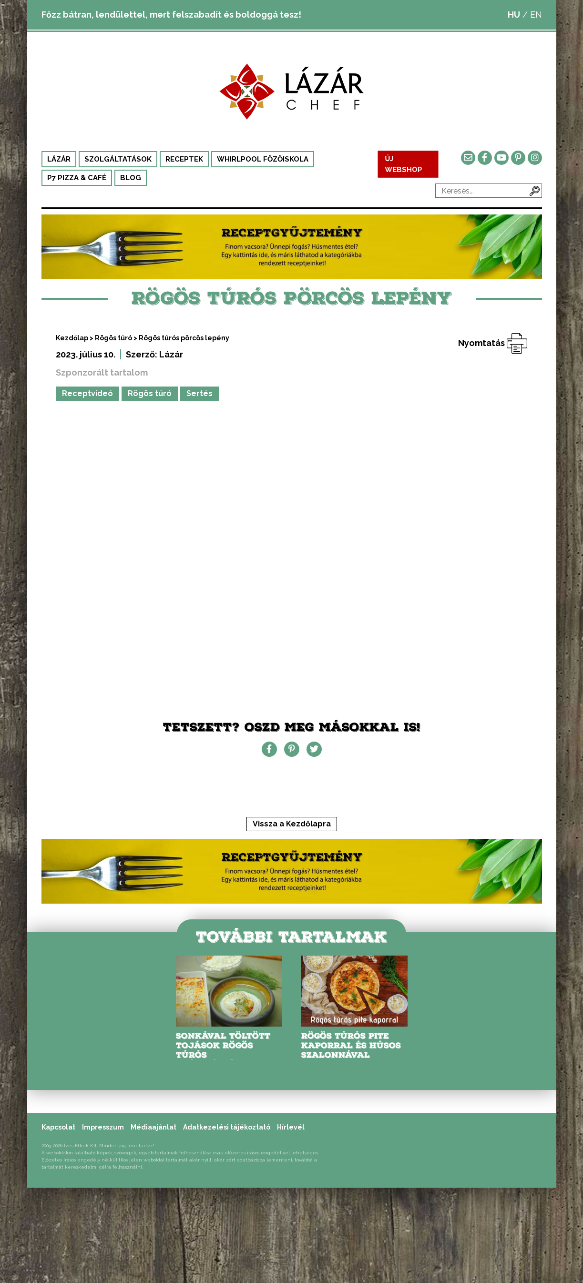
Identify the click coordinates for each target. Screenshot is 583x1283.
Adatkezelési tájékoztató (226, 1127)
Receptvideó (87, 393)
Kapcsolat (58, 1127)
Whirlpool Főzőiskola (262, 159)
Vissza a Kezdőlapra (292, 823)
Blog (130, 177)
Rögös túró (113, 338)
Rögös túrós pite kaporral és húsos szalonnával (351, 1045)
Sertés (199, 393)
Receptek (184, 159)
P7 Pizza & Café (76, 177)
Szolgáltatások (118, 159)
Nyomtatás (493, 343)
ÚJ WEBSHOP (403, 163)
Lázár (59, 159)
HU (514, 15)
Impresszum (103, 1127)
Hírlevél (291, 1127)
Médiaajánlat (153, 1127)
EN (536, 15)
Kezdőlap (72, 338)
